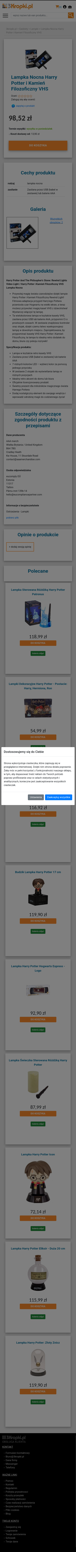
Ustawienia (36, 797)
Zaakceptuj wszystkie (58, 797)
